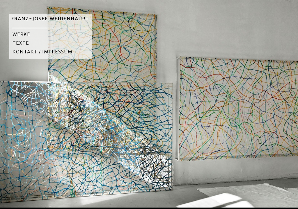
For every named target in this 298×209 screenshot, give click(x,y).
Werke (21, 34)
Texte (21, 43)
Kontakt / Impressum (42, 52)
